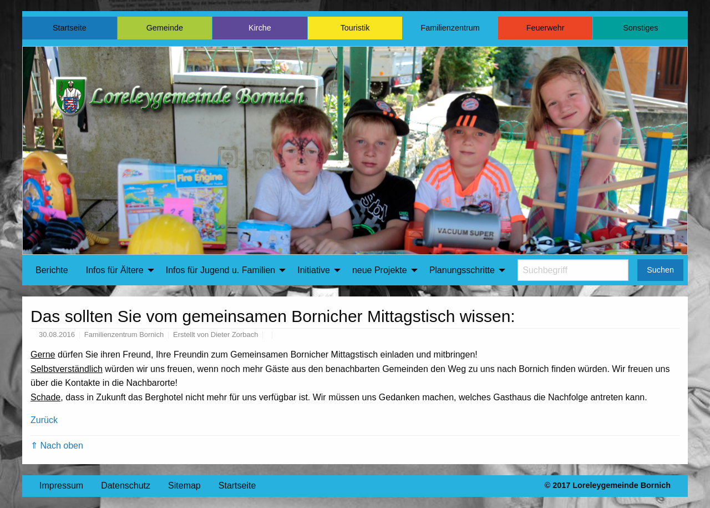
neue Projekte (379, 270)
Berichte (52, 270)
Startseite (70, 27)
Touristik (355, 27)
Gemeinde (164, 27)
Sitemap (184, 485)
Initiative (313, 270)
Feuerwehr (545, 27)
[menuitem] (52, 270)
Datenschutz (125, 485)
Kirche (259, 27)
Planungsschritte (462, 270)
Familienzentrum (449, 27)
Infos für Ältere (115, 270)
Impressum (61, 485)
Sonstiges (640, 27)
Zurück (44, 420)
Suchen (660, 269)
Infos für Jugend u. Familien (220, 270)
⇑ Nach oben (57, 445)
